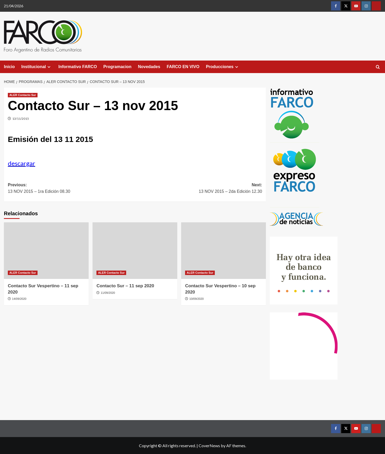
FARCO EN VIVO (183, 66)
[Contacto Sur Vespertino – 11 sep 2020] (46, 250)
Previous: (71, 189)
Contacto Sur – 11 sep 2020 (125, 285)
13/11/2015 (20, 119)
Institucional (36, 66)
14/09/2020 (19, 298)
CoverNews (209, 445)
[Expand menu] (49, 67)
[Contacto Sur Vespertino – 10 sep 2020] (223, 250)
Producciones (223, 66)
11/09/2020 (108, 292)
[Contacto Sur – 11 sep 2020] (135, 250)
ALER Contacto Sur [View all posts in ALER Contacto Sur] (22, 95)
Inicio (9, 66)
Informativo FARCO (77, 66)
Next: (198, 189)
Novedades (149, 66)
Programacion (117, 66)
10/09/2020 (196, 298)
